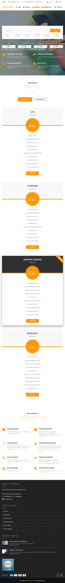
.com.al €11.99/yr (34, 35)
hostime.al (32, 580)
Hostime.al (13, 545)
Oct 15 (17, 545)
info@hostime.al (14, 2)
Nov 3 (17, 553)
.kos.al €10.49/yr (44, 35)
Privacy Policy (7, 525)
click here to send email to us (18, 449)
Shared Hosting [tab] (25, 99)
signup (59, 2)
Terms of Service (7, 529)
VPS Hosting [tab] (40, 99)
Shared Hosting (7, 518)
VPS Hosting (6, 515)
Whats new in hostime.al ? (18, 541)
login (49, 2)
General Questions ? (16, 550)
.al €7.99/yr (5, 35)
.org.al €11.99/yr (24, 35)
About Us (5, 511)
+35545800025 (27, 2)
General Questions (8, 522)
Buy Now (32, 173)
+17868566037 (37, 2)
